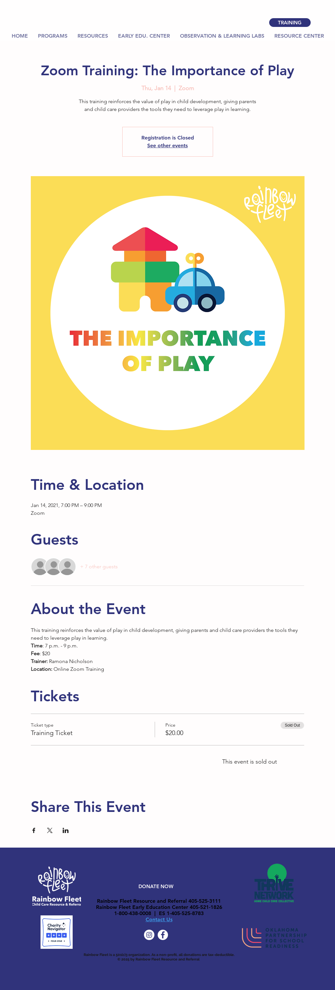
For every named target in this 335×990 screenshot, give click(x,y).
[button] (93, 36)
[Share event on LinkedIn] (66, 830)
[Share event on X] (50, 830)
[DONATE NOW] (156, 886)
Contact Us (159, 919)
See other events (167, 145)
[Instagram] (149, 935)
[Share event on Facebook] (34, 830)
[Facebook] (163, 935)
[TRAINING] (290, 22)
